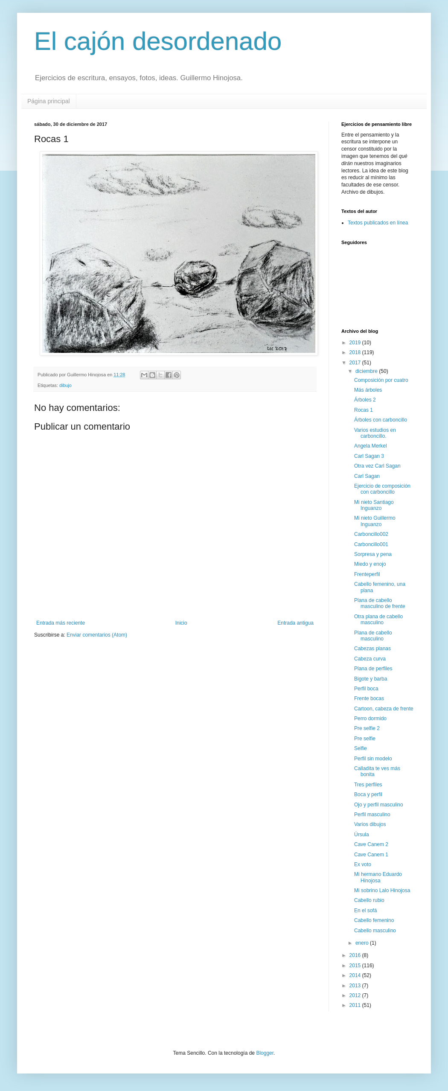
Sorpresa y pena (373, 554)
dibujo (65, 385)
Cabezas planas (372, 649)
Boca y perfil (368, 794)
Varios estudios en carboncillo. (375, 433)
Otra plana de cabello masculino (378, 620)
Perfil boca (366, 689)
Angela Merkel (370, 446)
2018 (355, 352)
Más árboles (368, 390)
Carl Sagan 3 (369, 456)
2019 (355, 343)
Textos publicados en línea (378, 223)
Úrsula (361, 835)
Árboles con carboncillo (380, 420)
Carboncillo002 (371, 534)
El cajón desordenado (158, 41)
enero (362, 943)
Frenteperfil (367, 574)
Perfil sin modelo (373, 759)
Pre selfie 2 (367, 728)
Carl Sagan (367, 476)
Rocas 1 (363, 410)
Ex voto (362, 864)
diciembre (367, 371)
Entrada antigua (295, 623)
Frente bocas (369, 698)
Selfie (360, 748)
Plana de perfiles (373, 669)
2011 (355, 1005)
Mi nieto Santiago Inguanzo (374, 505)
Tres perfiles (368, 785)
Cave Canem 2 (371, 844)
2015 (355, 966)
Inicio (181, 623)
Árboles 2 (365, 400)
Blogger (264, 1053)
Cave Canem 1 (371, 855)
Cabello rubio (369, 900)
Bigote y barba (370, 679)
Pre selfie (364, 739)
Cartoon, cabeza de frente (383, 709)
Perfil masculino (372, 815)
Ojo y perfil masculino (378, 805)
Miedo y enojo (370, 564)
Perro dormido (370, 719)
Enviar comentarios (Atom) (97, 635)
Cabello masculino (375, 931)
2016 (355, 955)
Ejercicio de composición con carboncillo (382, 489)
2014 (355, 975)
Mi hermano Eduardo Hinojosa (378, 877)
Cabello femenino (374, 920)
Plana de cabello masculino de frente (379, 603)
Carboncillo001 (371, 544)
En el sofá (365, 911)
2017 (355, 363)
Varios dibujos (370, 824)
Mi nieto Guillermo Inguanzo (375, 521)
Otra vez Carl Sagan (377, 466)
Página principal (48, 101)
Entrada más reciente (60, 623)
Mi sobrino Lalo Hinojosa (382, 890)
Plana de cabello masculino (373, 636)
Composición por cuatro (381, 380)
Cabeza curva (370, 659)
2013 (355, 986)
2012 (355, 995)
